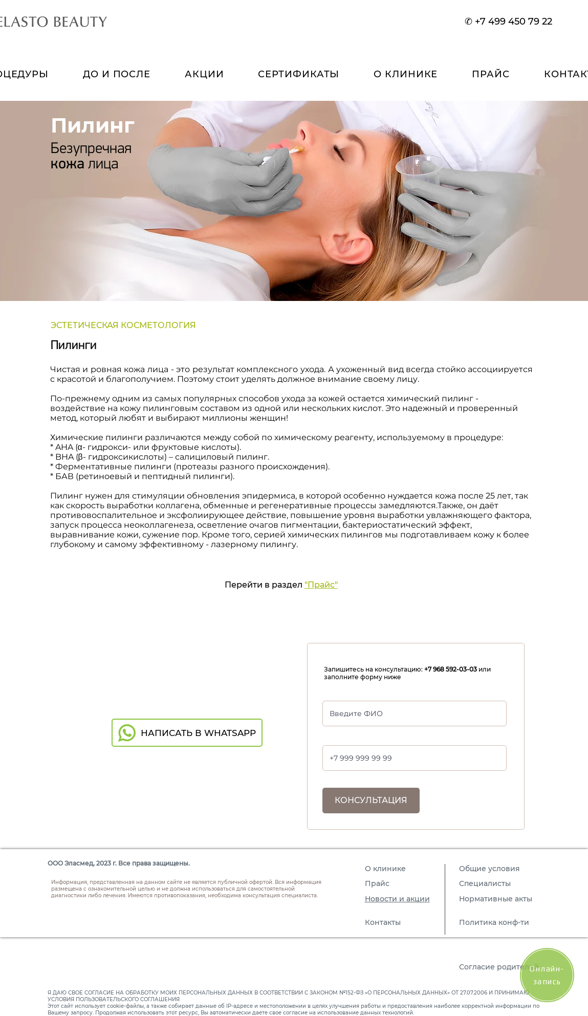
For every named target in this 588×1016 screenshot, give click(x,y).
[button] (406, 74)
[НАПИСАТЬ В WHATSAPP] (187, 733)
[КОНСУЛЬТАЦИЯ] (371, 800)
